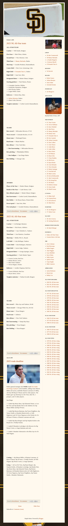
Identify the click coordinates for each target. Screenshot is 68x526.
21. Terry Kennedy (52, 167)
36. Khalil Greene (51, 189)
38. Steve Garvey (51, 219)
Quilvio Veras (50, 259)
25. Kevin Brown (51, 200)
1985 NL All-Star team (53, 311)
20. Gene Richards (51, 164)
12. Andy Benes (51, 147)
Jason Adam (50, 82)
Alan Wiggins (50, 250)
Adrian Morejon (13, 98)
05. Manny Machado (52, 131)
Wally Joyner (50, 257)
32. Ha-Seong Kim (52, 180)
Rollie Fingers (50, 248)
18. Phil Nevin (50, 160)
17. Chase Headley (52, 158)
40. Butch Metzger (52, 228)
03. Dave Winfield (51, 127)
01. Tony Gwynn (51, 122)
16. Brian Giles (51, 156)
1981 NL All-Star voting (53, 347)
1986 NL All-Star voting (53, 358)
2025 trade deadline (15, 361)
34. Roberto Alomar (52, 184)
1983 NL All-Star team (53, 307)
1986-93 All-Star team (52, 322)
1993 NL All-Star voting (53, 374)
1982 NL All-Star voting (53, 350)
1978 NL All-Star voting (53, 341)
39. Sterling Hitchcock (52, 221)
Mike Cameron (51, 264)
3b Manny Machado (52, 57)
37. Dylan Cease (51, 212)
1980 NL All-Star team (53, 300)
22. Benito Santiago (52, 169)
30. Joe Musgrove (51, 209)
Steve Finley (50, 255)
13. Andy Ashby (51, 149)
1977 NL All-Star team (53, 293)
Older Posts (37, 506)
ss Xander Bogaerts (52, 60)
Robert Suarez (50, 78)
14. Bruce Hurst (51, 151)
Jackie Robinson (51, 271)
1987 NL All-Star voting (53, 361)
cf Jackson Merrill (51, 62)
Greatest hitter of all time (53, 237)
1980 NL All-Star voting (53, 345)
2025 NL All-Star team (16, 43)
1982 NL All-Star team (53, 304)
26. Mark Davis (51, 203)
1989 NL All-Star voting (53, 365)
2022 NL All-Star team (53, 286)
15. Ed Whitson (51, 153)
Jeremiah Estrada (51, 84)
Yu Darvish (50, 71)
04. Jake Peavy (51, 129)
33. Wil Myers (50, 182)
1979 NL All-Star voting (53, 343)
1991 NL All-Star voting (53, 370)
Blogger (41, 518)
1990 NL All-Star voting (53, 367)
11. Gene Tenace (51, 144)
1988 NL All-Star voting (53, 363)
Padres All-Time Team (52, 235)
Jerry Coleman (50, 244)
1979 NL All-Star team (53, 298)
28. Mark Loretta (51, 173)
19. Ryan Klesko (51, 162)
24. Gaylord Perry (51, 198)
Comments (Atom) (19, 509)
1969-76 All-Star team (52, 318)
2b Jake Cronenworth (52, 55)
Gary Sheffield (50, 253)
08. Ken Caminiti (51, 138)
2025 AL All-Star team (16, 216)
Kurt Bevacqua (51, 246)
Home (19, 506)
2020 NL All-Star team (53, 282)
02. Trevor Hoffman (52, 124)
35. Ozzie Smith (51, 187)
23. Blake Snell (51, 196)
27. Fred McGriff (51, 171)
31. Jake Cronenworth (52, 178)
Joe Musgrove (50, 91)
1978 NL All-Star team (53, 295)
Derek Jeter (50, 273)
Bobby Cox (50, 275)
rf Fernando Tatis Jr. (52, 64)
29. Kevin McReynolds (53, 176)
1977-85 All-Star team (52, 320)
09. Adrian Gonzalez (52, 140)
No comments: (23, 211)
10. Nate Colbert (51, 142)
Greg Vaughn (50, 262)
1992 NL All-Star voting (53, 372)
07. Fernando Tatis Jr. (52, 135)
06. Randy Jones (51, 133)
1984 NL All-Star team (53, 309)
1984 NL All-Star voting (53, 354)
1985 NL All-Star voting (53, 356)
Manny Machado (20, 61)
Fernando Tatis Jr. (20, 71)
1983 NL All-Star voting (53, 352)
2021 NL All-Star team (53, 284)
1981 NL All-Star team (53, 302)
